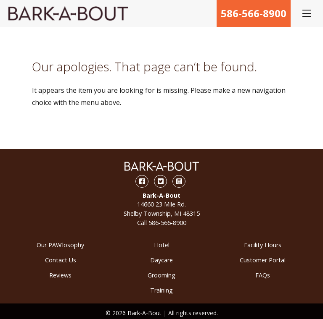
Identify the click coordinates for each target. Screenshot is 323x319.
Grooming (161, 275)
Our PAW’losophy (60, 245)
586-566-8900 (253, 13)
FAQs (262, 275)
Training (161, 290)
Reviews (60, 275)
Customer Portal (263, 260)
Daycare (161, 260)
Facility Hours (262, 245)
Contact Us (60, 260)
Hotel (161, 245)
